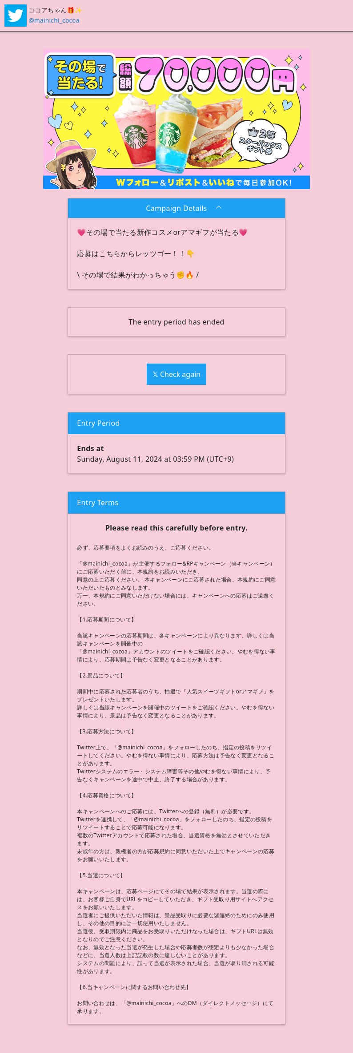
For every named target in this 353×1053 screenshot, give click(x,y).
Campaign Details (176, 208)
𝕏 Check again (176, 374)
